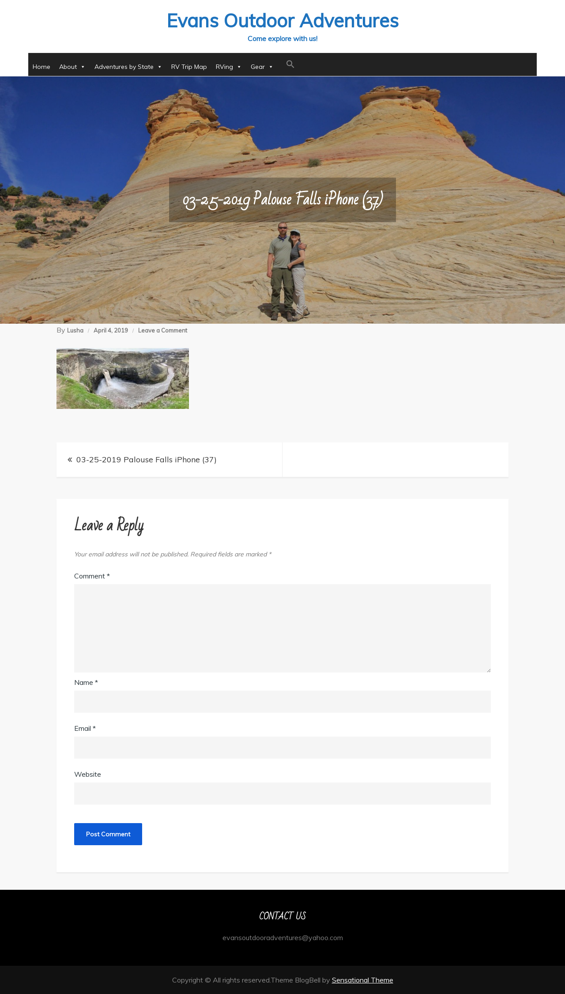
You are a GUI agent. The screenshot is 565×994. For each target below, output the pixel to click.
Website (87, 774)
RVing (229, 67)
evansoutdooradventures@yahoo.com (282, 937)
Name (86, 682)
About (72, 67)
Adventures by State (128, 67)
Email (85, 728)
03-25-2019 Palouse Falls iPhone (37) (146, 459)
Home (41, 67)
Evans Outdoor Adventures (282, 20)
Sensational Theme (362, 979)
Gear (262, 67)
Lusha (75, 330)
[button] (290, 64)
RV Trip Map (189, 67)
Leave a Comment (162, 330)
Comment (92, 575)
